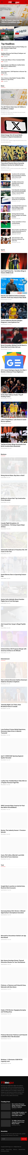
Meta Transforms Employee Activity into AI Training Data (20, 37)
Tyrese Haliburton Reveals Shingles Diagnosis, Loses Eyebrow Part (11, 321)
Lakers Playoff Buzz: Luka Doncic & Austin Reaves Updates (13, 420)
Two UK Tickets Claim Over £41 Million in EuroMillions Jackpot (13, 108)
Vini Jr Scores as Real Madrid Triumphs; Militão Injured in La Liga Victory (13, 78)
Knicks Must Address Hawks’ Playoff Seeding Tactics (12, 395)
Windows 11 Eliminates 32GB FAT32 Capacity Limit (11, 1060)
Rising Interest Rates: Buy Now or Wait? (13, 475)
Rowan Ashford (3, 477)
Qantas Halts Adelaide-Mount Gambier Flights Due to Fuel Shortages (12, 600)
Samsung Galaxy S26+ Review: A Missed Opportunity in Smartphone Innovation (13, 912)
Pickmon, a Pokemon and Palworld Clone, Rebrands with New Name (13, 986)
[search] (26, 2)
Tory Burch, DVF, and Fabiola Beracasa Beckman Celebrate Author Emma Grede (19, 175)
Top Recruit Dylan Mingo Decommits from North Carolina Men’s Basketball (13, 445)
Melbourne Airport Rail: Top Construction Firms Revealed (13, 499)
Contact (2, 1149)
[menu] (2, 2)
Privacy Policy (9, 1149)
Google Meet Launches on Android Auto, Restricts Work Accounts (13, 887)
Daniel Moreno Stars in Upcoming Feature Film (13, 575)
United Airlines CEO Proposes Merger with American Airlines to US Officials (13, 649)
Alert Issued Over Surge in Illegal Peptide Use (13, 625)
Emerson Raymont (4, 274)
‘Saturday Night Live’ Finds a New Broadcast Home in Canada (11, 705)
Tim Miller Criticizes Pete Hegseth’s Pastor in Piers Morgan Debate (18, 183)
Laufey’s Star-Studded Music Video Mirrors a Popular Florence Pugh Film (14, 781)
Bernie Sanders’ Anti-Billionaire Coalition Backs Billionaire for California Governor (19, 231)
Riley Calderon (3, 683)
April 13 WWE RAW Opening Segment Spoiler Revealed (12, 757)
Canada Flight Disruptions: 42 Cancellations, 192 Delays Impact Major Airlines (13, 525)
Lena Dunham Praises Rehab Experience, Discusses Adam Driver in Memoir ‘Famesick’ (13, 731)
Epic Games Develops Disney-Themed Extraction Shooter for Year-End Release (13, 961)
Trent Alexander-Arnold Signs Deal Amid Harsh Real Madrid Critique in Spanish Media (19, 191)
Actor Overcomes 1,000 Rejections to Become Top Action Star (18, 239)
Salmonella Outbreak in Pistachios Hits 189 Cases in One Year (14, 550)
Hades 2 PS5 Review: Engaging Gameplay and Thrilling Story (13, 1011)
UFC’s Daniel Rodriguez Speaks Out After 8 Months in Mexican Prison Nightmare (13, 371)
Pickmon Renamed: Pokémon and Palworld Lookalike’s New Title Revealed (14, 1035)
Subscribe (24, 1139)
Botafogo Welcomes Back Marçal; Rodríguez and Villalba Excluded (19, 215)
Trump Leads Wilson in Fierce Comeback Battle (13, 60)
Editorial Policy (22, 1149)
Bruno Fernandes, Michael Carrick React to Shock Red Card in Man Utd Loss (14, 346)
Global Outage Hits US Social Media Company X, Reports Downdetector (11, 136)
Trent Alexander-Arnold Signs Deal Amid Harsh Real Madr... (6, 37)
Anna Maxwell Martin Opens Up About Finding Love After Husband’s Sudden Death (14, 47)
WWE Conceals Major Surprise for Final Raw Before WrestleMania (13, 806)
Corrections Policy (5, 1151)
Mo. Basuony (3, 24)
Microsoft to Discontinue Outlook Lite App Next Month (13, 936)
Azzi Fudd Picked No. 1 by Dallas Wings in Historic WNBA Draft (13, 272)
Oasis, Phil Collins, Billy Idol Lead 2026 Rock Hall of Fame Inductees (12, 856)
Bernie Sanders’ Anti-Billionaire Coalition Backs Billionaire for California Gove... (13, 65)
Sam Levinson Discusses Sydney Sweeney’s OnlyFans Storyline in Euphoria (14, 680)
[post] (14, 15)
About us (15, 1149)
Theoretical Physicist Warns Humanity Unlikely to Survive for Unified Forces (12, 164)
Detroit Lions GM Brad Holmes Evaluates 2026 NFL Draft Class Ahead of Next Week (13, 296)
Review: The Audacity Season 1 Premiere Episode (13, 831)
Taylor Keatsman (4, 890)
